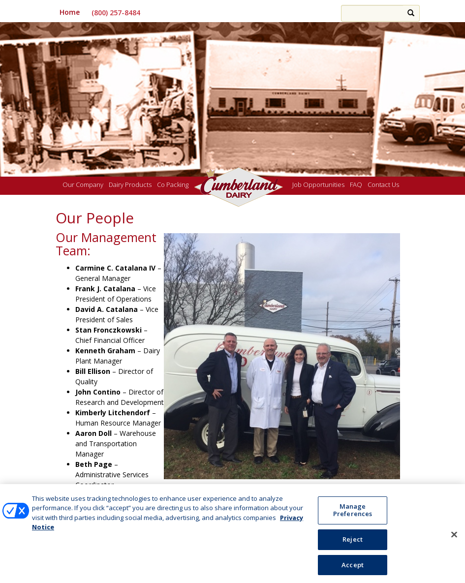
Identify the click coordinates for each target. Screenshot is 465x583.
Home (70, 12)
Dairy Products (130, 185)
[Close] (454, 537)
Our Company (82, 185)
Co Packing (172, 185)
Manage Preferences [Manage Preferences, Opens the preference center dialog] (352, 513)
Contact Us (383, 185)
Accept (352, 567)
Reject (352, 542)
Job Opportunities (318, 185)
